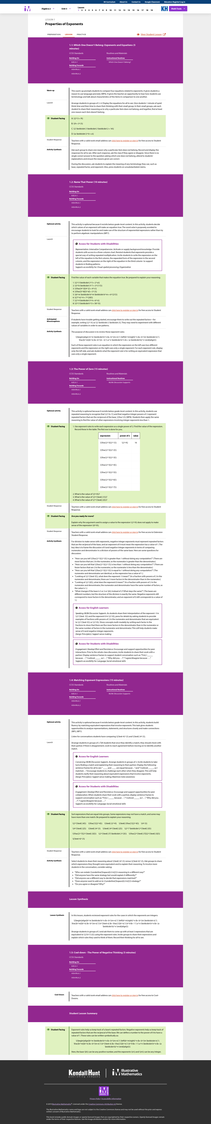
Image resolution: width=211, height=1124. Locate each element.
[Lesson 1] (78, 10)
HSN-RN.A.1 (76, 69)
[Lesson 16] (138, 10)
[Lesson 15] (133, 10)
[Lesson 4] (89, 10)
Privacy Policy (95, 1098)
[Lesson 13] (124, 10)
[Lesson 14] (128, 10)
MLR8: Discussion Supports (119, 382)
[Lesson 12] (119, 10)
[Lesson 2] (82, 10)
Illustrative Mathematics (61, 1104)
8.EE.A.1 (74, 62)
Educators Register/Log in (174, 2)
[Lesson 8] (103, 10)
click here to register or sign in (125, 140)
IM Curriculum (109, 2)
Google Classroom (152, 2)
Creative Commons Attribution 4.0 (102, 1104)
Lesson (69, 34)
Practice (81, 34)
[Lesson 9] (106, 10)
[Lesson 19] (151, 10)
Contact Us (136, 2)
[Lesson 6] (96, 10)
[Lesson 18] (147, 10)
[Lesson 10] (110, 10)
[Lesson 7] (99, 10)
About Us (123, 2)
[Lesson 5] (92, 10)
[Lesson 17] (142, 10)
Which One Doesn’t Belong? (120, 62)
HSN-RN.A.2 (76, 74)
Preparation (54, 34)
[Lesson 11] (115, 10)
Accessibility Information (111, 1098)
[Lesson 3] (85, 10)
